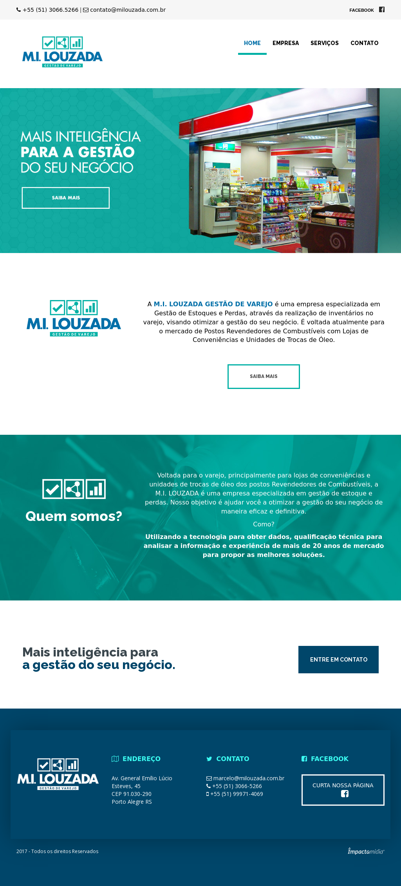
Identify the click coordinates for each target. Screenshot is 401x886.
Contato (364, 43)
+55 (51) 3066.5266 (47, 10)
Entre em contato (338, 659)
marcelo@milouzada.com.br (248, 778)
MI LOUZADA (62, 52)
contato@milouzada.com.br (124, 10)
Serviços (325, 43)
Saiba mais (264, 376)
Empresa (286, 43)
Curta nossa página (343, 790)
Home (252, 43)
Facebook (367, 10)
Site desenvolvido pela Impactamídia (366, 851)
